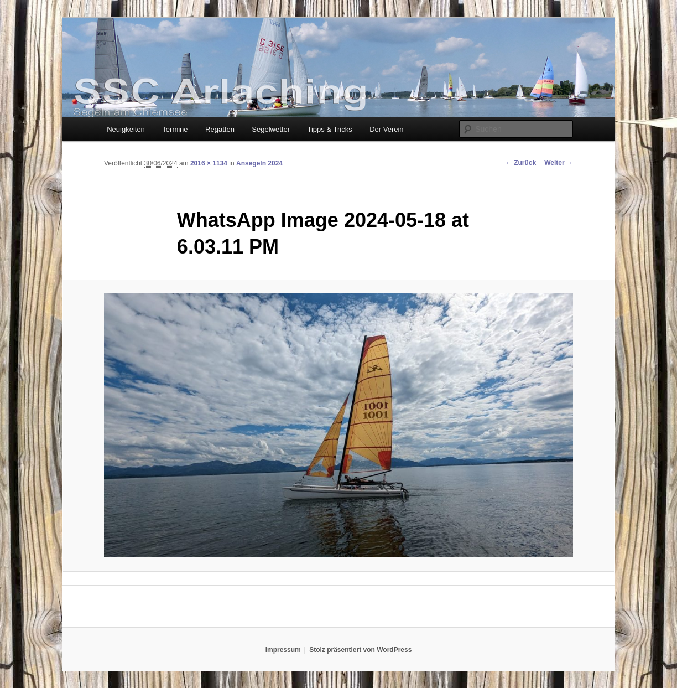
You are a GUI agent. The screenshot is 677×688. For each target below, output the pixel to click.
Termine (175, 129)
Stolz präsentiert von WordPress (360, 650)
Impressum (283, 650)
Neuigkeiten (126, 129)
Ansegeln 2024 (259, 163)
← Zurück (521, 163)
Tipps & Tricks (330, 129)
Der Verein (386, 129)
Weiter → (558, 163)
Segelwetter (271, 129)
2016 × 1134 (208, 163)
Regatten (220, 129)
